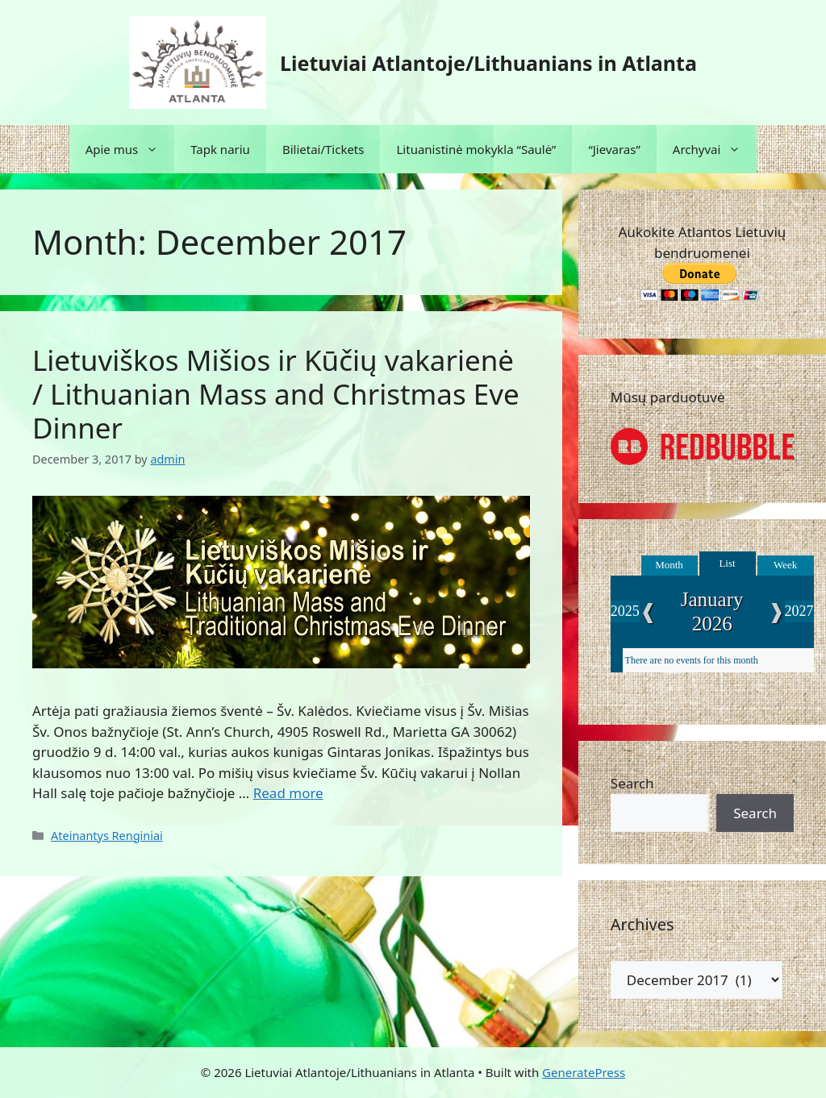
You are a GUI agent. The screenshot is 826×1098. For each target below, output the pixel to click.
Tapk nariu (220, 149)
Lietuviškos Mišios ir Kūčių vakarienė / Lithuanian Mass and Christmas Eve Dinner (275, 394)
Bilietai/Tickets (323, 149)
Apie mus (130, 149)
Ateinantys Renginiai (107, 835)
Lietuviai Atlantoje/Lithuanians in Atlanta (488, 63)
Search (632, 783)
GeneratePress (583, 1072)
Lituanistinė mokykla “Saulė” (476, 149)
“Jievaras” (614, 149)
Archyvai (715, 149)
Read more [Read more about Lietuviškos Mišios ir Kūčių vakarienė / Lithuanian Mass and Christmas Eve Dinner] (288, 793)
